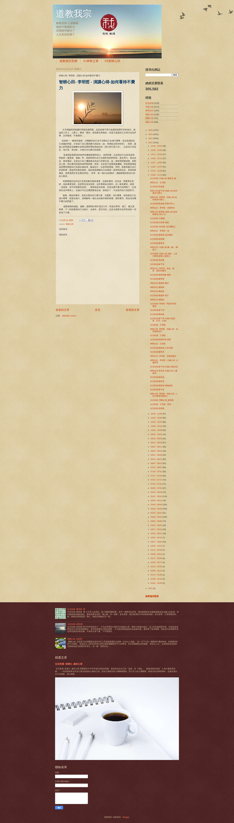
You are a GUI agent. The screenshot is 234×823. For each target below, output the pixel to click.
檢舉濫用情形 (152, 596)
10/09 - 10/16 (156, 426)
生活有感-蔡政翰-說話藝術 (161, 235)
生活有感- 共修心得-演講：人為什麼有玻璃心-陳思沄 (163, 255)
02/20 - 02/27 (156, 562)
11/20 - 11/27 (156, 167)
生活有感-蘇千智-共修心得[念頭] (164, 367)
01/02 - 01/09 (156, 583)
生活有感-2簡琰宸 (75, 624)
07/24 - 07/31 (156, 471)
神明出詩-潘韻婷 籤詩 (159, 283)
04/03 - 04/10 (156, 537)
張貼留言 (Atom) (69, 316)
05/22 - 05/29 (156, 509)
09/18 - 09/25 (156, 438)
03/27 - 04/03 (156, 542)
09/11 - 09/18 (156, 442)
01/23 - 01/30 (156, 575)
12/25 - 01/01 (156, 146)
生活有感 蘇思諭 (157, 377)
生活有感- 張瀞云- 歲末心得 (68, 664)
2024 (150, 134)
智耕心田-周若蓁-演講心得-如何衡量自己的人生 (163, 213)
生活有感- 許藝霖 (157, 218)
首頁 (97, 309)
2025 (150, 130)
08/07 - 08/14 (156, 463)
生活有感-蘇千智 (157, 264)
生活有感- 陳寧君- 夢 (76, 609)
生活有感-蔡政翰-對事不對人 (162, 204)
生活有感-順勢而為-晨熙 (160, 339)
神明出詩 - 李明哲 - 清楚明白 (162, 208)
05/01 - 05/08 (156, 521)
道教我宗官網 (68, 61)
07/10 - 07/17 (156, 480)
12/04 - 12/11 (156, 158)
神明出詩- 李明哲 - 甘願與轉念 (163, 356)
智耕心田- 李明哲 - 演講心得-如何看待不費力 (163, 198)
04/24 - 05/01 (156, 525)
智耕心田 (69, 224)
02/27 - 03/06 (156, 558)
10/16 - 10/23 (156, 422)
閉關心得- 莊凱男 (74, 639)
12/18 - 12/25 (156, 150)
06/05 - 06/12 (156, 500)
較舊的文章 (132, 309)
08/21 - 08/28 (156, 455)
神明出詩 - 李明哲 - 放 (159, 231)
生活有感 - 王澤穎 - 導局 (160, 404)
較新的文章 (62, 309)
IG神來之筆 (90, 61)
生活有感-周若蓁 (157, 186)
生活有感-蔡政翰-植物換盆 (161, 385)
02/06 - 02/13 (156, 571)
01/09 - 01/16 (156, 579)
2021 (150, 588)
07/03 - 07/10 (156, 484)
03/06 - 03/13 (156, 554)
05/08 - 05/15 (156, 517)
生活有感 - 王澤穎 (157, 325)
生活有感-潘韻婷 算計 (159, 295)
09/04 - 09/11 (156, 447)
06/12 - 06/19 (156, 496)
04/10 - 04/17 (156, 533)
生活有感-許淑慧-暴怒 (159, 222)
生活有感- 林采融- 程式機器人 (163, 226)
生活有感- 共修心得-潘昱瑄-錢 (163, 178)
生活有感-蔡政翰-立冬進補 (161, 348)
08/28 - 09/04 (156, 451)
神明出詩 (149, 110)
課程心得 (149, 122)
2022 (150, 142)
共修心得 (149, 107)
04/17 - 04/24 (156, 529)
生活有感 (149, 103)
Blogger (126, 817)
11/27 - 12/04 (156, 162)
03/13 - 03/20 (156, 550)
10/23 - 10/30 (156, 418)
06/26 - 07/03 (156, 488)
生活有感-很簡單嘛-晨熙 (160, 275)
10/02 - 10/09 (156, 430)
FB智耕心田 (112, 61)
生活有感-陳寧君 (157, 243)
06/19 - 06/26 (156, 492)
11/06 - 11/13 (156, 175)
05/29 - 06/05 (156, 504)
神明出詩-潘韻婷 (157, 287)
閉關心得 (149, 118)
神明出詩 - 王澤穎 (157, 182)
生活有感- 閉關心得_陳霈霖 (162, 400)
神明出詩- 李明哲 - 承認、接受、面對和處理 (162, 269)
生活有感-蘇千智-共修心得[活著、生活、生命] (162, 319)
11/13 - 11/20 (156, 171)
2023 (150, 138)
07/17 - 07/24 (156, 476)
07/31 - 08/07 (156, 467)
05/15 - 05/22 (156, 513)
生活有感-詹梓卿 (157, 239)
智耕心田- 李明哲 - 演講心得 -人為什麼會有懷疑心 (163, 395)
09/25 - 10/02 (156, 434)
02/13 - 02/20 (156, 566)
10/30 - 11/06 (156, 414)
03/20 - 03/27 (156, 546)
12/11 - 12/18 (156, 154)
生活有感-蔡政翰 (157, 314)
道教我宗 (74, 14)
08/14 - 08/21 (156, 459)
